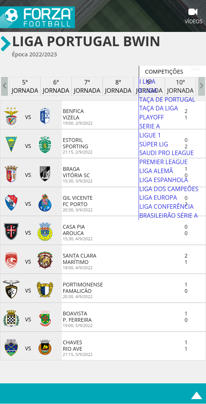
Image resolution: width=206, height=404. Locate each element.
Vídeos (193, 17)
